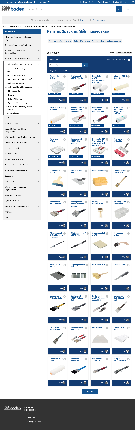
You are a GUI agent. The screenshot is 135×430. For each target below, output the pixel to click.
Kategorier (52, 71)
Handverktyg (9, 118)
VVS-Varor (8, 212)
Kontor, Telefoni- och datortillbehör (17, 143)
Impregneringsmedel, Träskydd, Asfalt (20, 79)
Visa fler (90, 391)
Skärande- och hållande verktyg (16, 170)
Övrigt (7, 217)
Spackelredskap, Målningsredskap (21, 103)
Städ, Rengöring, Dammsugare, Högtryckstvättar (16, 188)
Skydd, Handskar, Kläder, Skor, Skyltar (18, 165)
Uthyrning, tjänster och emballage (17, 206)
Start (5, 26)
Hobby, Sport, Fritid (11, 123)
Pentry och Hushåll (11, 154)
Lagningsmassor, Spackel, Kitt (17, 83)
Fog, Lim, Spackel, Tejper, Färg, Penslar (34, 26)
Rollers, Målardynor (15, 99)
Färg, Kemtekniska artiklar (15, 75)
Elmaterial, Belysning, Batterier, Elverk (18, 58)
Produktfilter (53, 59)
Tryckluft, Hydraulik (12, 201)
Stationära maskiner (12, 182)
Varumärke (64, 71)
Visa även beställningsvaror (118, 60)
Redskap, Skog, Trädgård (14, 159)
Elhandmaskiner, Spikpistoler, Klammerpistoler (15, 52)
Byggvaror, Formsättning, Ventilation (18, 45)
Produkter (13, 26)
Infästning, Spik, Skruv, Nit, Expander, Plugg (20, 137)
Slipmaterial (9, 176)
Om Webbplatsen (103, 2)
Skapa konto (29, 418)
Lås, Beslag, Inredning (13, 148)
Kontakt (117, 2)
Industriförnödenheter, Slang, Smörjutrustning (15, 130)
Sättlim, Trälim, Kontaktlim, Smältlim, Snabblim (19, 108)
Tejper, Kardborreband (14, 113)
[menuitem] (129, 9)
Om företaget (86, 2)
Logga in (28, 414)
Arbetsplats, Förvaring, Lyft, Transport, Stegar (18, 38)
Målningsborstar (14, 91)
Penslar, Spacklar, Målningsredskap (63, 26)
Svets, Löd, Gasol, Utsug (13, 195)
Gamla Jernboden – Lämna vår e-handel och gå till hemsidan (26, 2)
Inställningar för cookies (34, 422)
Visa (62, 100)
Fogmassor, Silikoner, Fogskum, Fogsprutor (17, 70)
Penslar (11, 95)
